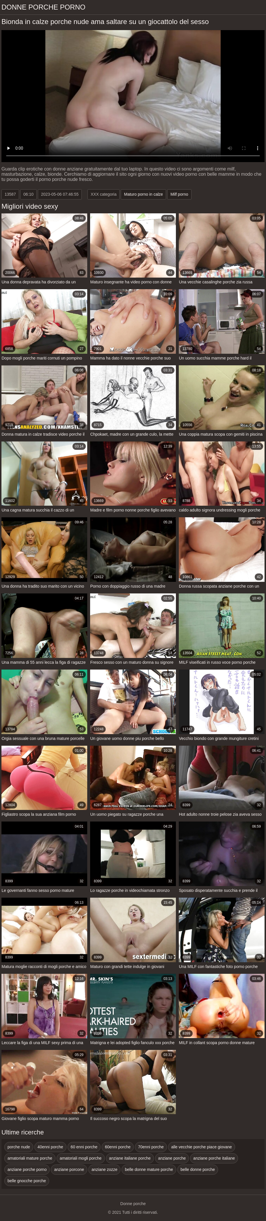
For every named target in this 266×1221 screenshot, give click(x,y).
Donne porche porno (43, 7)
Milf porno (179, 194)
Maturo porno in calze (143, 194)
